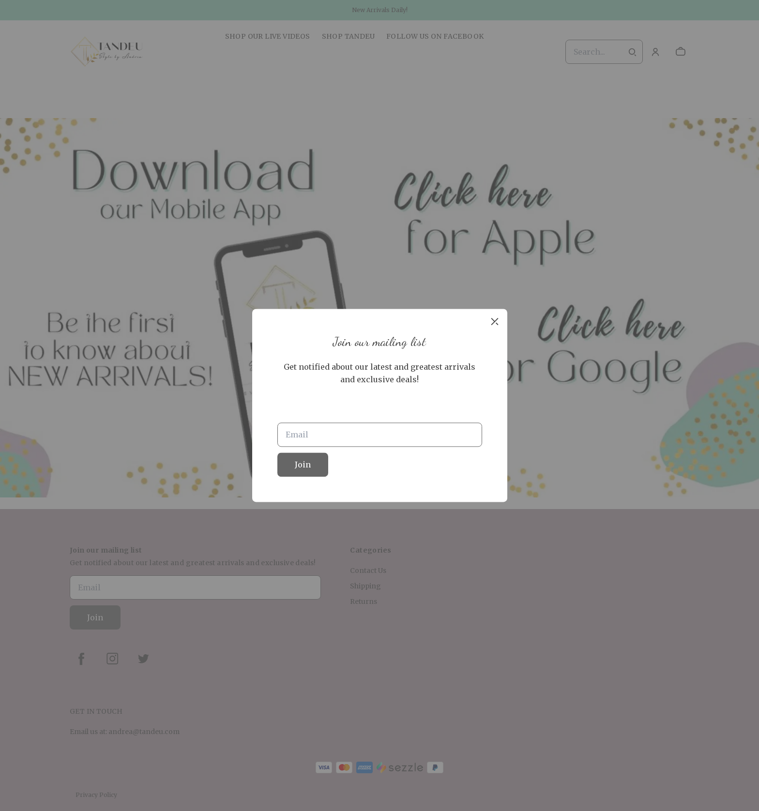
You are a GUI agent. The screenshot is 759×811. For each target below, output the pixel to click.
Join (303, 465)
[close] (494, 321)
